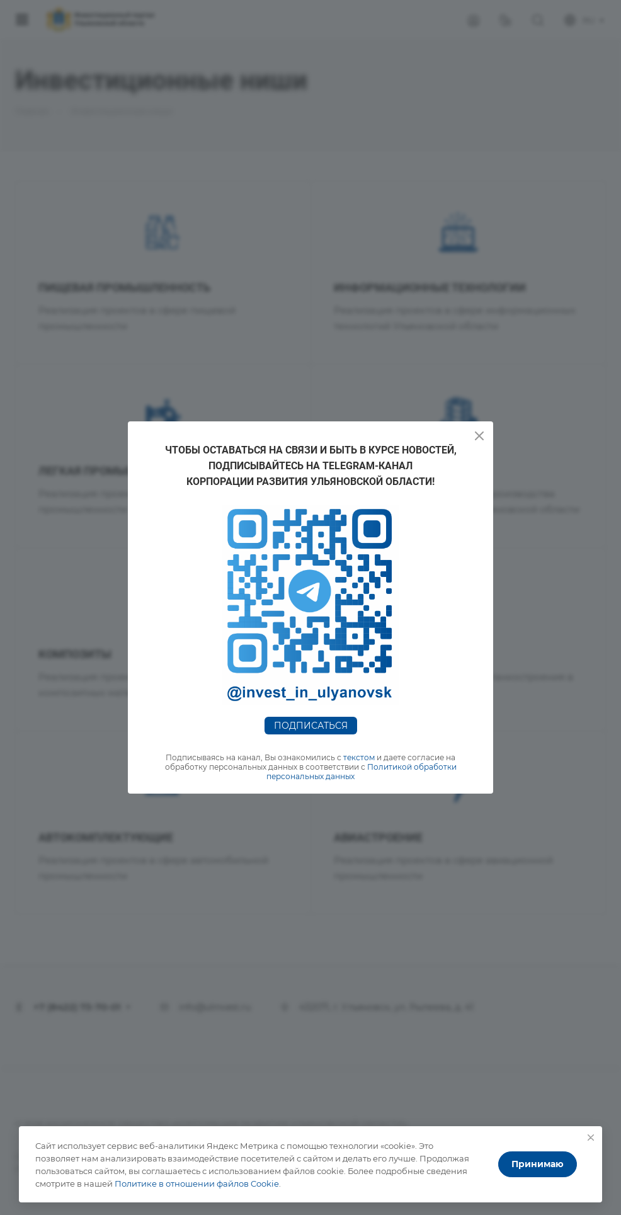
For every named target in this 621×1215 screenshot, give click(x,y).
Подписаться (311, 725)
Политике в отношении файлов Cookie (197, 1183)
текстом (359, 757)
